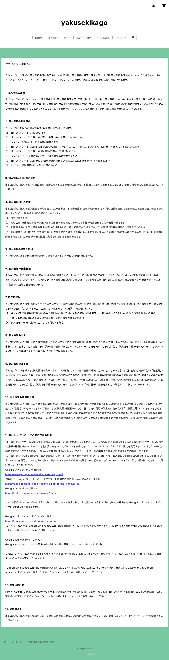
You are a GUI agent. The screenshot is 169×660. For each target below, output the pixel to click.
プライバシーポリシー (14, 642)
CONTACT (103, 38)
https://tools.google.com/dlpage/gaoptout (31, 521)
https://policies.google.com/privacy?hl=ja (30, 493)
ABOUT (53, 38)
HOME (39, 38)
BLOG (67, 38)
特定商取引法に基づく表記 (41, 642)
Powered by (84, 654)
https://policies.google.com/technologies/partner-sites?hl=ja (42, 483)
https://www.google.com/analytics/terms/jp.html (34, 474)
